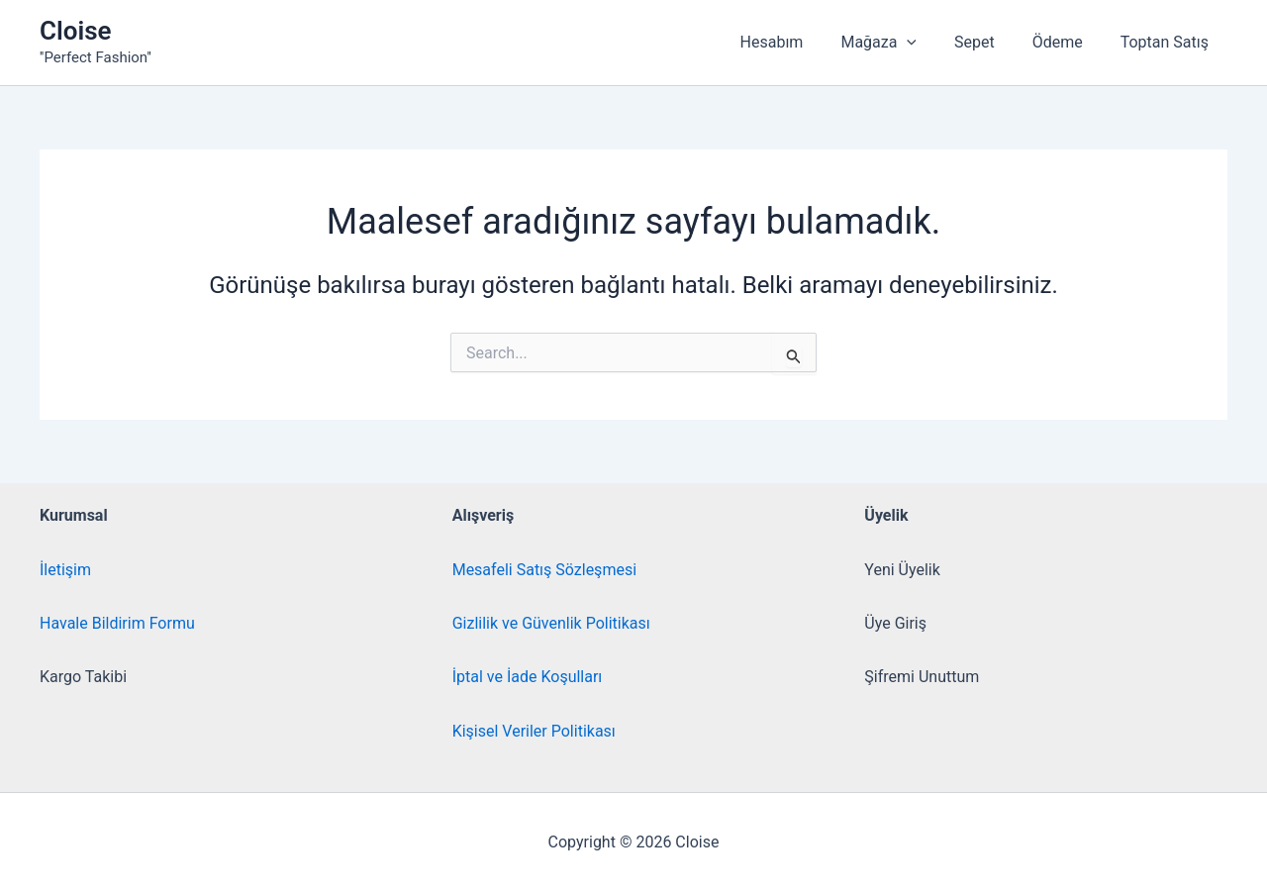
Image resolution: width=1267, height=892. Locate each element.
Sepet (989, 42)
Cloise (76, 31)
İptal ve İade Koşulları (527, 676)
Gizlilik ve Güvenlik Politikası (551, 623)
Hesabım (798, 42)
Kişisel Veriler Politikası (534, 731)
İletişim (65, 569)
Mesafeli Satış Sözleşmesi (544, 569)
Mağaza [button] (899, 42)
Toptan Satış (1167, 42)
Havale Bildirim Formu (117, 623)
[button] (927, 42)
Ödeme (1066, 42)
